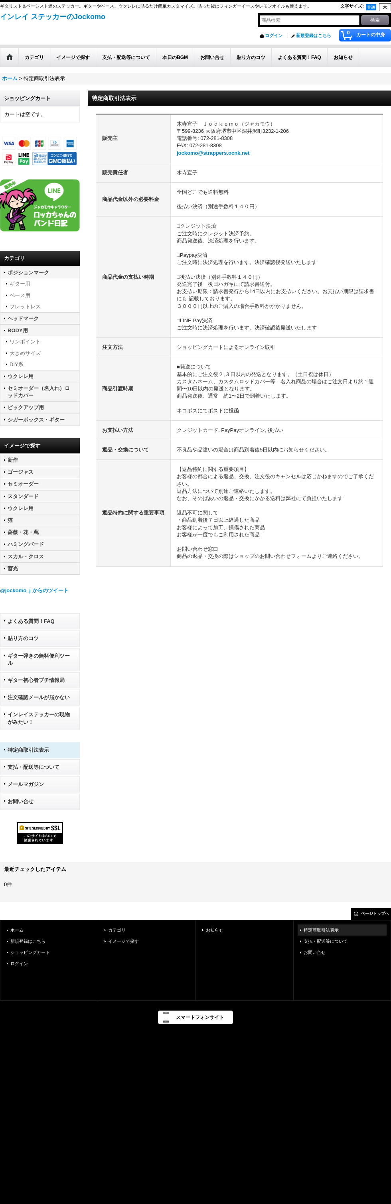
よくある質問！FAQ (31, 621)
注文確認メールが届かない (39, 697)
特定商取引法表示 (28, 750)
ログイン (273, 35)
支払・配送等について (33, 767)
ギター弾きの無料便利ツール (39, 659)
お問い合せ (21, 801)
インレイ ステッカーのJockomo (52, 17)
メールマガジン (26, 784)
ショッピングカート (30, 952)
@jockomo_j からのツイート (34, 590)
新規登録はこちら (313, 35)
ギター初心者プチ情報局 (36, 680)
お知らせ (214, 930)
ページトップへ (375, 913)
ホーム (17, 930)
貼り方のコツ (23, 638)
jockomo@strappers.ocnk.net (213, 153)
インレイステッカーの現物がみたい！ (39, 718)
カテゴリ (117, 930)
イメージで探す (123, 941)
